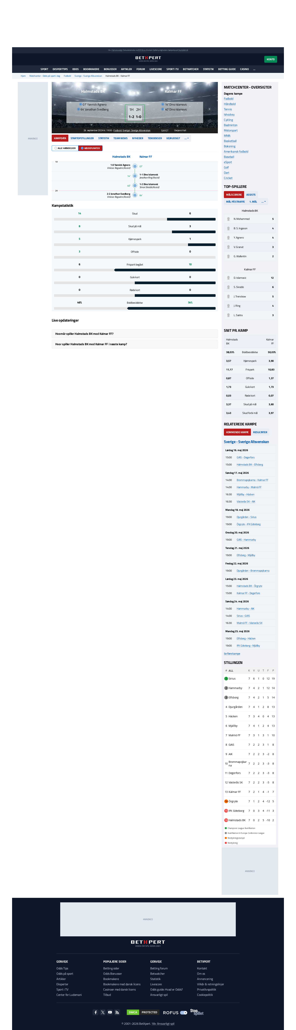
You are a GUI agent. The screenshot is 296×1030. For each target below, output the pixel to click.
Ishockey (229, 114)
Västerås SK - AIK (246, 501)
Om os (201, 973)
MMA (227, 135)
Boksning (229, 146)
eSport (228, 162)
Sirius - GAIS (243, 616)
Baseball (229, 156)
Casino (244, 69)
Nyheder (137, 138)
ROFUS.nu (141, 50)
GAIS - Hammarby (246, 540)
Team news (120, 138)
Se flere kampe (232, 653)
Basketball (230, 141)
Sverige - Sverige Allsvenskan (88, 75)
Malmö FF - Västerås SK (249, 623)
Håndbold (229, 104)
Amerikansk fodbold (236, 151)
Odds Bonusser (112, 973)
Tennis (228, 109)
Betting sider (111, 968)
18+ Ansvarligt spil (162, 1023)
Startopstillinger (82, 138)
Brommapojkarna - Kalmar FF (252, 480)
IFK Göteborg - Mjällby (248, 645)
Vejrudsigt (173, 138)
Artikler (126, 69)
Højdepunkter (90, 148)
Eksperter (62, 984)
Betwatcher (190, 69)
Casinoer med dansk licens (119, 989)
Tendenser (155, 138)
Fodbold (67, 75)
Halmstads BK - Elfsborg (250, 464)
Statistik (208, 69)
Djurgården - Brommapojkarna (253, 570)
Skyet (162, 131)
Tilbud (107, 994)
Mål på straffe (235, 202)
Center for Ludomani (69, 994)
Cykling (228, 119)
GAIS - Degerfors (246, 457)
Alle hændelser (65, 148)
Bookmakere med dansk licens (121, 984)
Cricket (228, 178)
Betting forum (159, 968)
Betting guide (227, 69)
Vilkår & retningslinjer (210, 984)
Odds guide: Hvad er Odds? (166, 989)
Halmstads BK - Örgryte (249, 586)
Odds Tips (62, 968)
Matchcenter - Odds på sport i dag (44, 75)
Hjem (23, 75)
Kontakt (202, 968)
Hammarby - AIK (245, 608)
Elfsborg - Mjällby (246, 555)
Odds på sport (64, 973)
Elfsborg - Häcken (246, 638)
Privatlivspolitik (206, 989)
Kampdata (60, 138)
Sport (44, 69)
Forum (140, 69)
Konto (271, 59)
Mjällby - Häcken (245, 494)
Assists (251, 195)
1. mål (253, 202)
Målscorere (234, 195)
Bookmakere (91, 69)
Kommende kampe (237, 432)
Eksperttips (60, 69)
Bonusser (110, 69)
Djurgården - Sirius (247, 517)
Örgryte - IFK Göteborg (249, 524)
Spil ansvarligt (117, 50)
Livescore (156, 69)
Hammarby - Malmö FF (249, 487)
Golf (226, 167)
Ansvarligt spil (159, 994)
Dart (226, 172)
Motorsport (231, 130)
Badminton (230, 125)
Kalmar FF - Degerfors (248, 593)
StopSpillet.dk (183, 50)
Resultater (260, 432)
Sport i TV (172, 69)
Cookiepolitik (205, 994)
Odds (75, 69)
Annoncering (205, 979)
